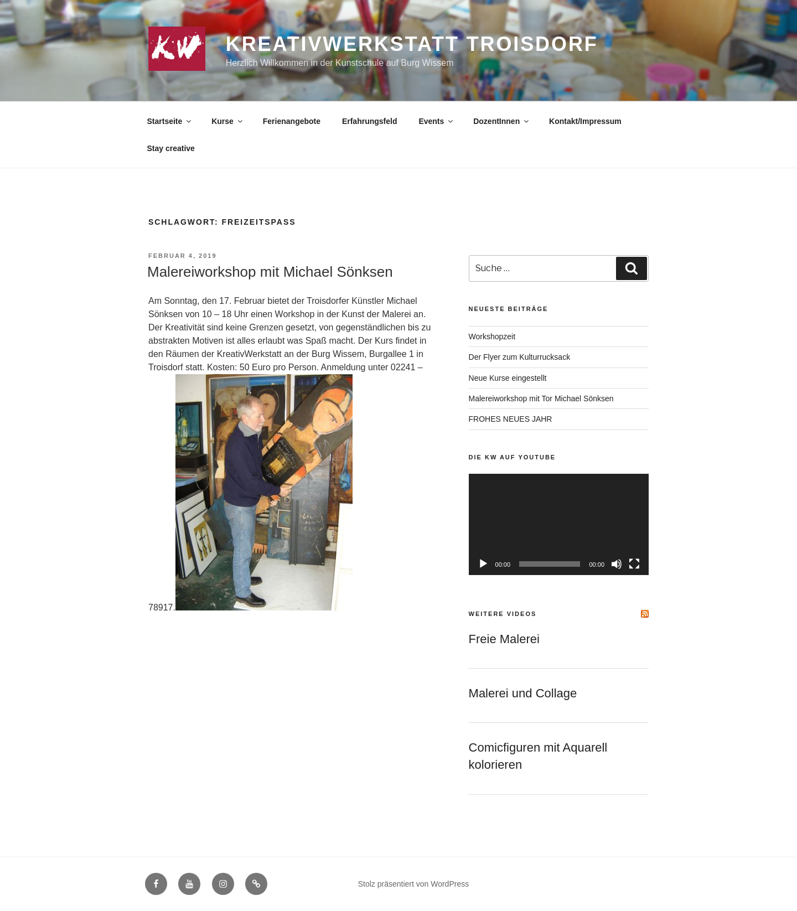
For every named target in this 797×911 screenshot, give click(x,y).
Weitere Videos (503, 613)
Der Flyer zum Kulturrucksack (520, 357)
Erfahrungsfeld (369, 121)
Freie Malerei (504, 639)
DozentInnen (501, 121)
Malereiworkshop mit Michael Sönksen (270, 271)
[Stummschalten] (616, 564)
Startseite (170, 121)
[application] (559, 524)
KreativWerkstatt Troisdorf (412, 44)
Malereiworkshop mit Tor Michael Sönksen (541, 398)
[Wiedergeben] (483, 564)
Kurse (227, 121)
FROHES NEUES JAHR (510, 419)
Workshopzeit (492, 336)
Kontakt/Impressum (585, 121)
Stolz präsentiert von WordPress (413, 883)
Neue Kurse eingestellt (508, 378)
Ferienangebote (291, 121)
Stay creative (171, 148)
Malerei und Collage (523, 693)
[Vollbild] (634, 564)
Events (436, 121)
